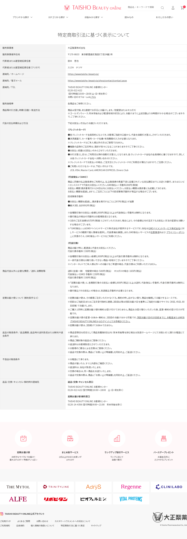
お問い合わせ (42, 521)
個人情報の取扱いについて (42, 525)
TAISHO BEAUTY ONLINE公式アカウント (25, 513)
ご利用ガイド (5, 521)
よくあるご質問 (23, 521)
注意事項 (155, 232)
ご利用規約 (5, 525)
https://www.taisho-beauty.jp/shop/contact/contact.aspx (97, 80)
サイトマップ (96, 525)
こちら (93, 96)
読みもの (129, 17)
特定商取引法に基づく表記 (72, 525)
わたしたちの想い (164, 17)
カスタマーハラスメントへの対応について (72, 521)
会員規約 (20, 525)
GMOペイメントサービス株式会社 (164, 228)
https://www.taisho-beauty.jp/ (83, 74)
